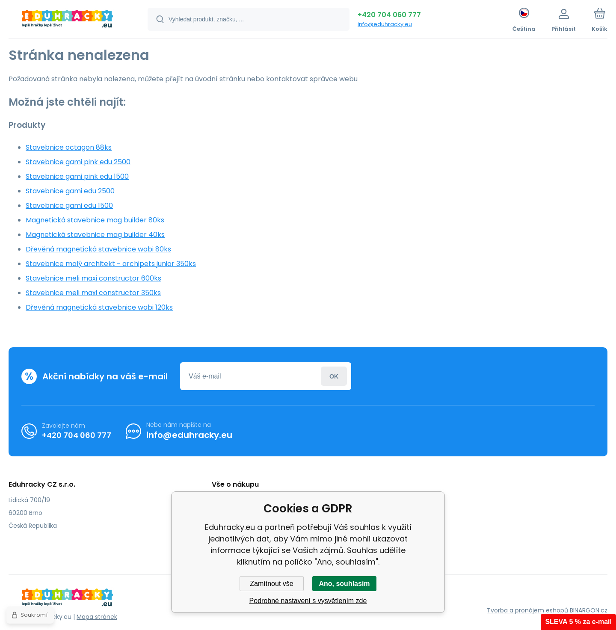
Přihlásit (334, 376)
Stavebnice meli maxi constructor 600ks (93, 278)
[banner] (67, 20)
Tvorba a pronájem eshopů (527, 610)
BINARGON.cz (588, 610)
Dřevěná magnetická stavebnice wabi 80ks (98, 249)
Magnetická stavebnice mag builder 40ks (95, 235)
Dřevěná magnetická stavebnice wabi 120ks (99, 307)
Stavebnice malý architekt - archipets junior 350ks (111, 264)
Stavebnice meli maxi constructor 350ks (93, 293)
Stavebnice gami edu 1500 (69, 205)
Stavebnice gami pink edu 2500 (78, 162)
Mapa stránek (97, 616)
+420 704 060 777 (389, 15)
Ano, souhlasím (344, 583)
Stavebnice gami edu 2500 (70, 191)
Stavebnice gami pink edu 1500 (77, 176)
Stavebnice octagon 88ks (69, 147)
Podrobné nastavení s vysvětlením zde (308, 600)
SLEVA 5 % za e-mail (578, 621)
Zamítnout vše (271, 583)
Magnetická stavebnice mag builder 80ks (95, 220)
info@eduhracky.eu (385, 24)
